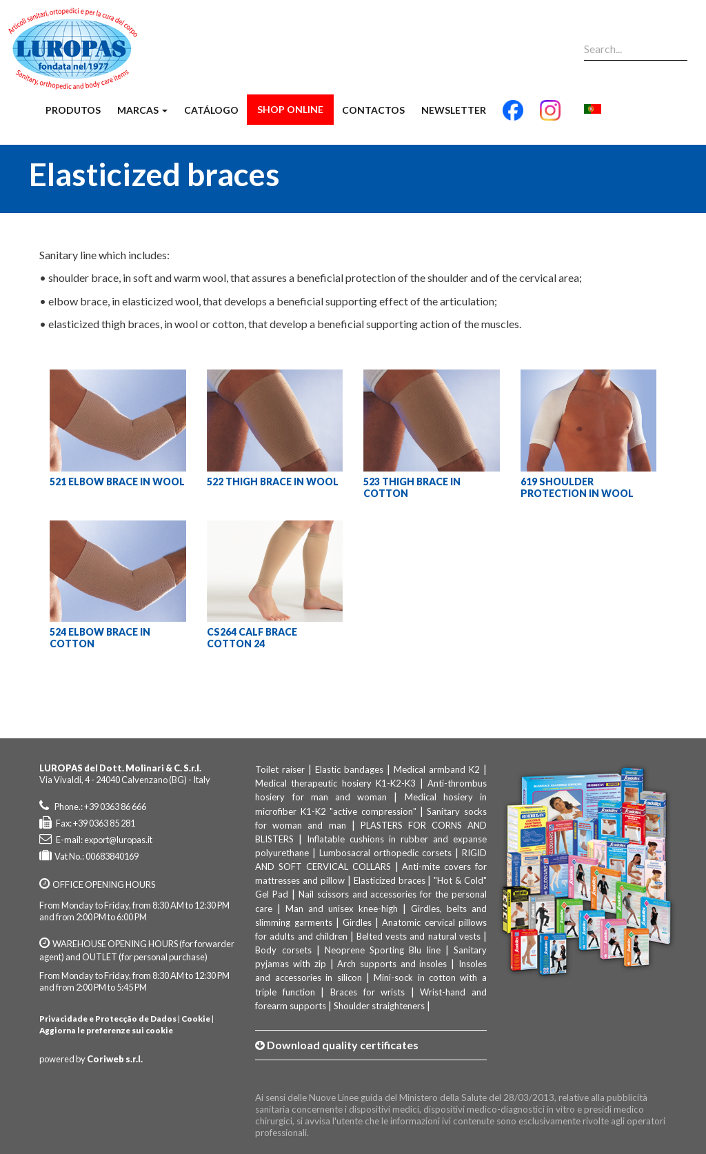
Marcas (142, 110)
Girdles (357, 922)
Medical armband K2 (437, 769)
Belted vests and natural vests (418, 936)
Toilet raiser (280, 769)
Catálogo (211, 110)
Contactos (373, 110)
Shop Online (290, 109)
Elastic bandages (349, 769)
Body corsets (283, 949)
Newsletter (453, 110)
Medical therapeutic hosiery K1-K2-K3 (335, 783)
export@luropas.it (118, 839)
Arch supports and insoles (392, 963)
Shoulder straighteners (379, 1005)
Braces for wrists (367, 992)
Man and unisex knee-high (341, 908)
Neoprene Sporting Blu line (383, 949)
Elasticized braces (389, 880)
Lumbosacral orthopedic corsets (385, 852)
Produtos (73, 110)
